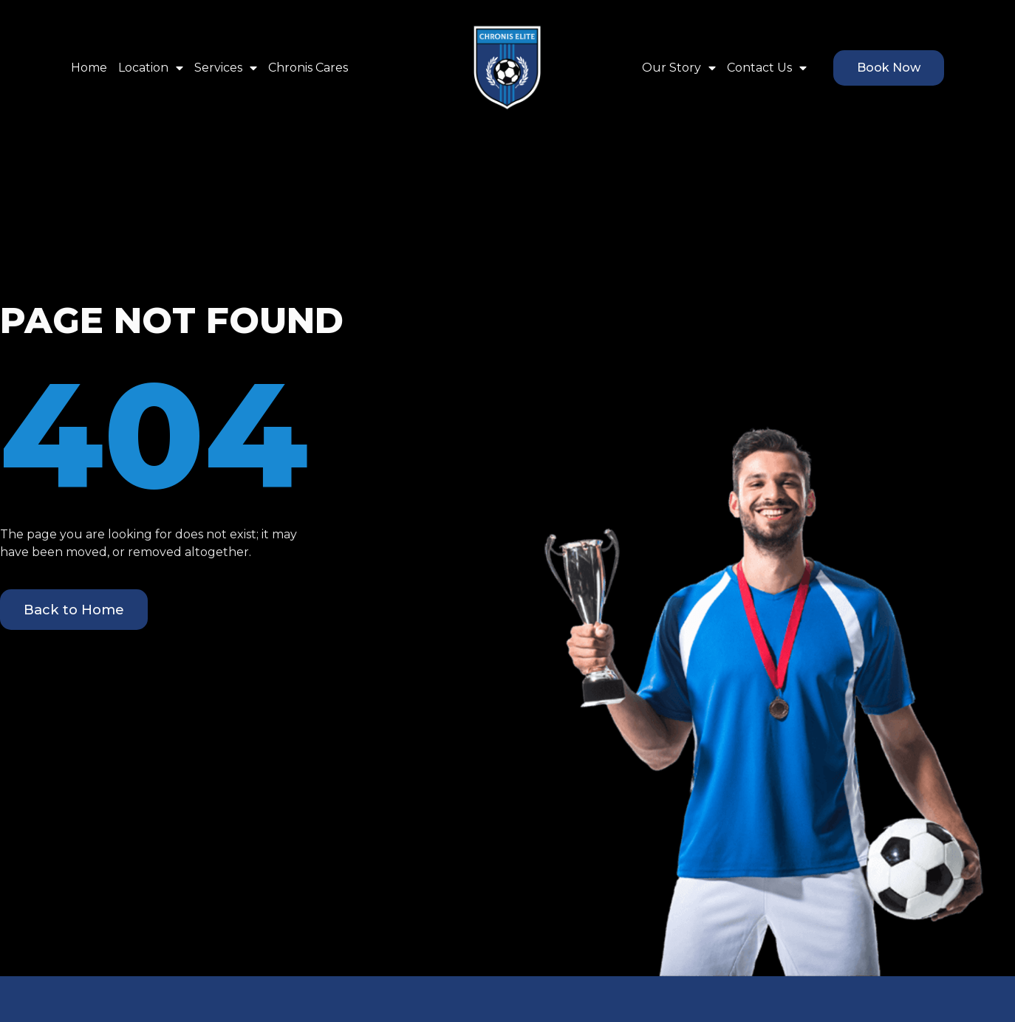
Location (150, 68)
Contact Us (767, 68)
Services (225, 68)
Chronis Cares (308, 68)
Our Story (679, 68)
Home (89, 68)
